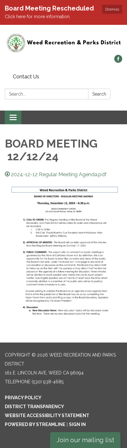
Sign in (77, 424)
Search (99, 94)
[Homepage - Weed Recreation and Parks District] (63, 43)
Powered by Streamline (35, 424)
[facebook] (118, 61)
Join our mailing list (85, 440)
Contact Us (26, 77)
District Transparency (34, 406)
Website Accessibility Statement (47, 415)
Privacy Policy (23, 397)
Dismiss (112, 9)
